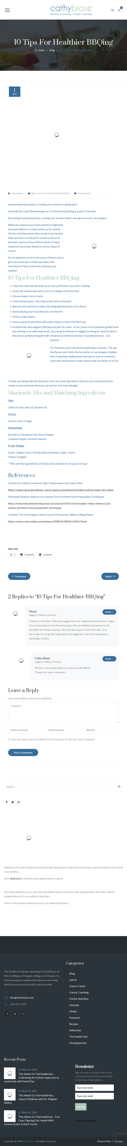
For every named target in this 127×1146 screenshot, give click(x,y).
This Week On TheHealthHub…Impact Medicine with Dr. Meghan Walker (30, 1099)
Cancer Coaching (79, 992)
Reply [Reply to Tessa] (108, 612)
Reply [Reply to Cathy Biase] (108, 658)
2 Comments (84, 193)
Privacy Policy (104, 1141)
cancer (73, 979)
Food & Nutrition (61, 193)
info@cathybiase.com (22, 997)
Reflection (75, 1030)
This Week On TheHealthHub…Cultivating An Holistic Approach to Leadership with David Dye (31, 1077)
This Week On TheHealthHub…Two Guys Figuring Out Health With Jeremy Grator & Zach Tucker (32, 1120)
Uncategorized (77, 1042)
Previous (18, 576)
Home (40, 50)
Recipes (73, 1023)
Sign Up (81, 1106)
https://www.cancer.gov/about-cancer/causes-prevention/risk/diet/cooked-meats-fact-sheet (60, 489)
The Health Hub (78, 1036)
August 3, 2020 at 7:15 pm (48, 662)
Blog (33, 193)
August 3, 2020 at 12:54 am (42, 615)
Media (73, 1011)
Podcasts (74, 1017)
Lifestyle (74, 1005)
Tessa (32, 611)
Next (111, 576)
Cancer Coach (44, 193)
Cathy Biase (17, 193)
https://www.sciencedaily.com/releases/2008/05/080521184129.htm (47, 521)
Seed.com (15, 878)
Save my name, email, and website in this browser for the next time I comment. (53, 739)
